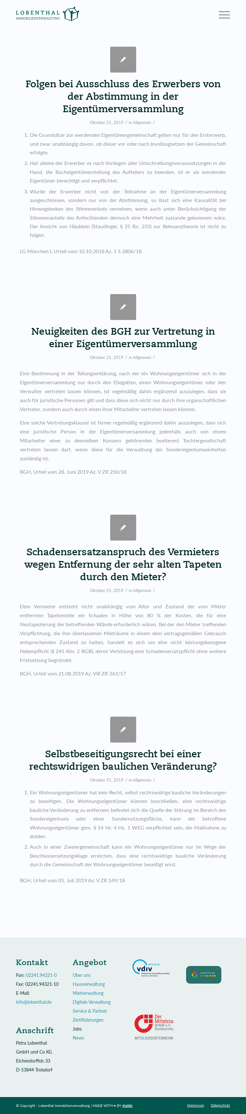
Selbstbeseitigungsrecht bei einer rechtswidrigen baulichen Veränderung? (123, 759)
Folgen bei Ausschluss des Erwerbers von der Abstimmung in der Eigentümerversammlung (123, 96)
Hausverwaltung (89, 984)
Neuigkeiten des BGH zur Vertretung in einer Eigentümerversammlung (123, 337)
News (78, 1037)
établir (127, 1105)
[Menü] (221, 14)
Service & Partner (90, 1011)
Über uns (82, 975)
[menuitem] (195, 1105)
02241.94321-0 (41, 975)
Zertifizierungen (88, 1020)
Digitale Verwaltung (92, 1002)
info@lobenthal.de (34, 1002)
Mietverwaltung (88, 993)
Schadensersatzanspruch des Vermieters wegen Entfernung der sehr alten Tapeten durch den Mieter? (123, 564)
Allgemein (142, 122)
